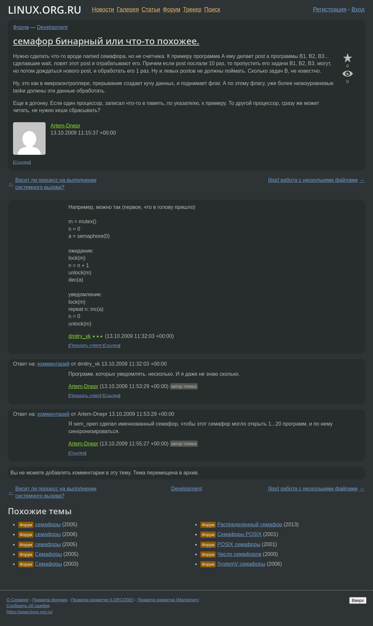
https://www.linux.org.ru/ (29, 611)
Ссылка (22, 162)
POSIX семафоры (239, 544)
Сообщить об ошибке (28, 605)
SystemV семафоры (241, 564)
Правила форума (50, 599)
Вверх (358, 600)
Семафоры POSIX (239, 534)
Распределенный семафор (249, 524)
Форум (171, 9)
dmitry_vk (79, 336)
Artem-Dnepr (65, 125)
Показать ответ (85, 345)
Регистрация (330, 9)
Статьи (150, 9)
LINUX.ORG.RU (44, 10)
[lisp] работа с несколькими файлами (313, 180)
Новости (103, 9)
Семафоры (48, 554)
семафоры (48, 524)
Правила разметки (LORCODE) (102, 599)
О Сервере (18, 599)
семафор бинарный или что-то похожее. (106, 41)
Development (52, 27)
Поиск (212, 9)
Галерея (128, 9)
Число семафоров (239, 554)
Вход (358, 9)
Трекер (192, 9)
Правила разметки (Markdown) (168, 599)
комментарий (53, 364)
